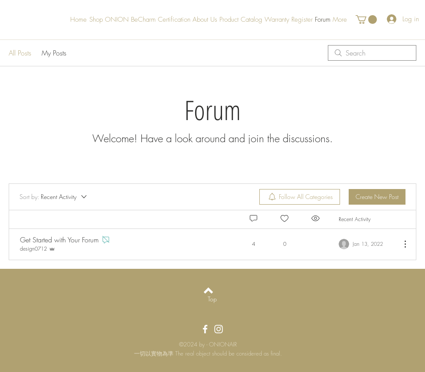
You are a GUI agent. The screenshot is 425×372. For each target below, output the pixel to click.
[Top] (212, 299)
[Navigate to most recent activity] (367, 244)
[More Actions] (401, 244)
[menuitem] (299, 197)
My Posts (54, 53)
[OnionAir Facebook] (205, 329)
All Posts (20, 53)
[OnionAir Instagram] (218, 329)
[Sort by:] (54, 197)
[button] (366, 19)
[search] (372, 53)
